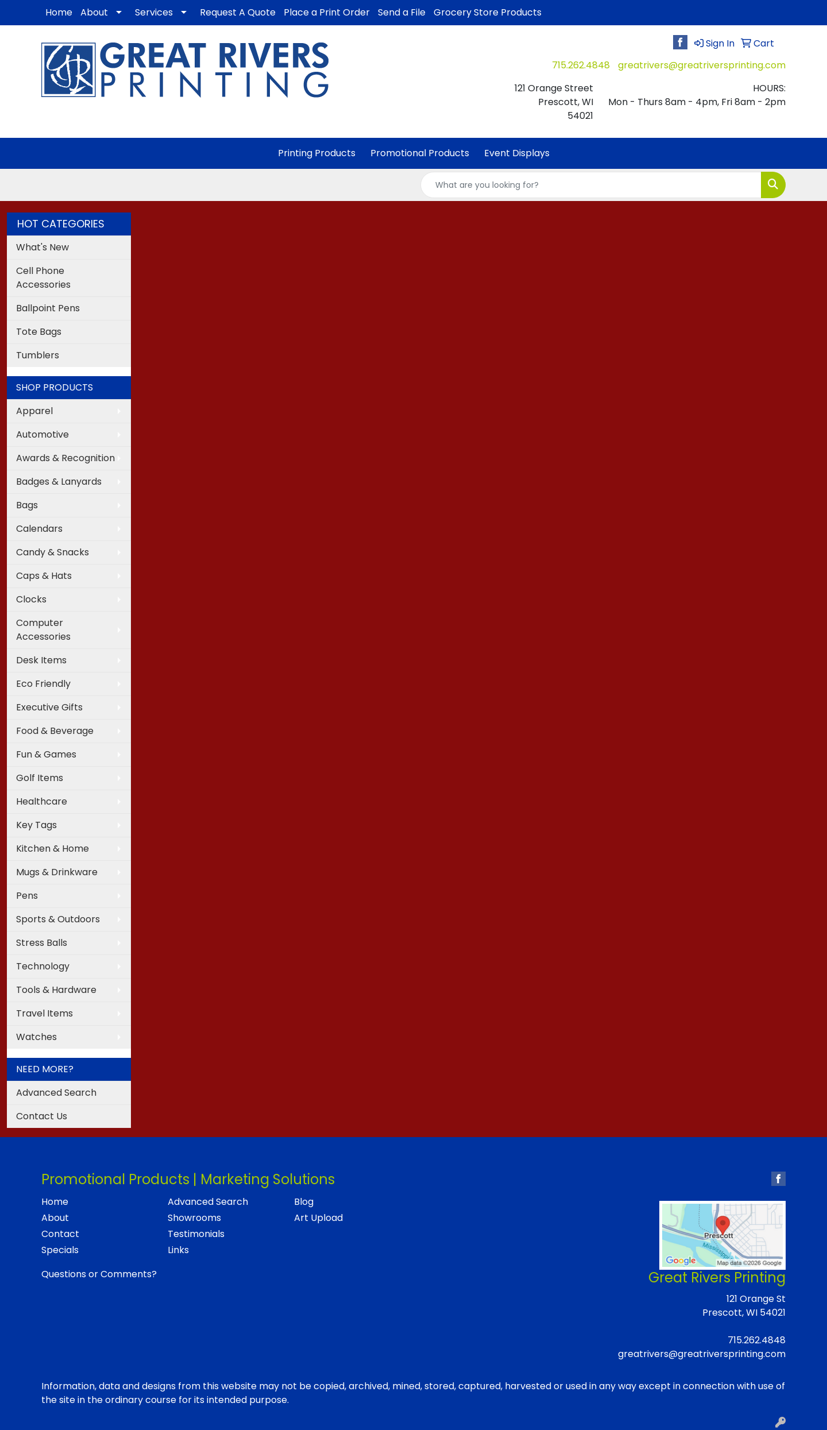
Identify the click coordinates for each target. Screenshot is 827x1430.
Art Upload (318, 1217)
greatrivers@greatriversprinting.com (702, 65)
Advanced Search (56, 1092)
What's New (42, 247)
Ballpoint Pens (48, 308)
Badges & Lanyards (59, 481)
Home (58, 12)
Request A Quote (238, 12)
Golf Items (39, 777)
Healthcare (41, 801)
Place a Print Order (327, 12)
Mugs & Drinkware (57, 872)
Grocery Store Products (488, 12)
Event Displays (517, 153)
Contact (60, 1233)
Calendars (39, 528)
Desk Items (41, 660)
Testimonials (196, 1233)
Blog (304, 1201)
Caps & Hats (44, 575)
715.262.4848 (581, 65)
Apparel (34, 411)
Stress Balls (41, 942)
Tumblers (37, 355)
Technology (42, 966)
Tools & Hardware (56, 989)
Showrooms (194, 1217)
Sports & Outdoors (58, 919)
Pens (27, 895)
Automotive (42, 434)
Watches (36, 1036)
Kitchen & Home (52, 848)
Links (178, 1250)
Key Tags (36, 825)
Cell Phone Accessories (43, 277)
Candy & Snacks (52, 552)
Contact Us (41, 1116)
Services (154, 12)
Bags (27, 505)
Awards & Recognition (65, 458)
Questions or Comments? (99, 1274)
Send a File (402, 12)
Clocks (31, 599)
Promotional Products (419, 153)
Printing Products (316, 153)
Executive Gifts (49, 707)
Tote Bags (38, 331)
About (94, 12)
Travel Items (44, 1013)
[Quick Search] (591, 185)
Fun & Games (46, 754)
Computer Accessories (43, 629)
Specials (60, 1250)
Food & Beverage (55, 730)
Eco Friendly (43, 683)
